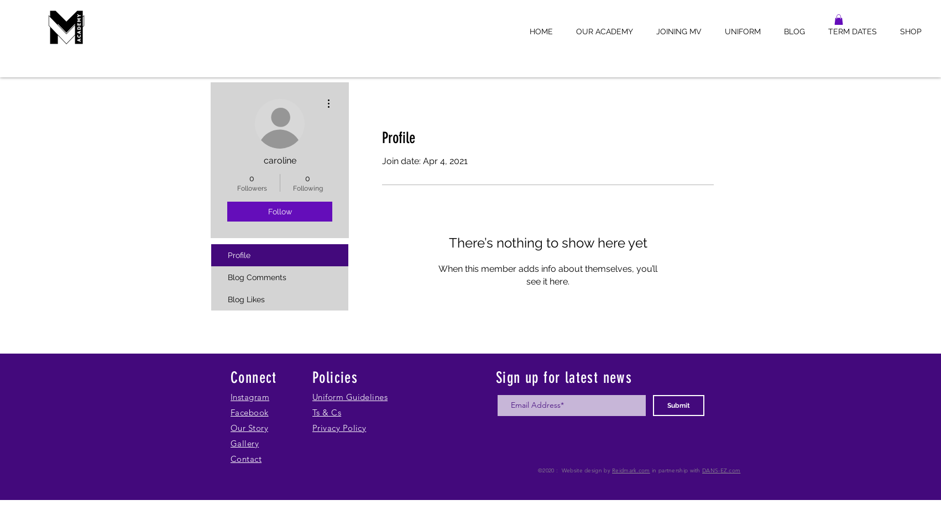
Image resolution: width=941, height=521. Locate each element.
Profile (239, 255)
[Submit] (678, 405)
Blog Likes (246, 299)
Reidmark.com (631, 470)
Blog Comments (257, 277)
